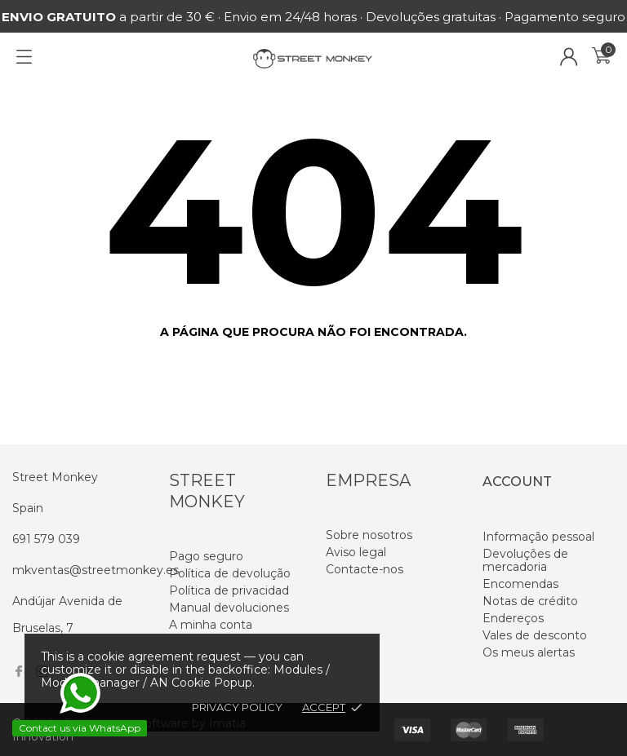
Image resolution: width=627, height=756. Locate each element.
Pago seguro (206, 556)
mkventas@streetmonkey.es (95, 570)
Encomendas (520, 584)
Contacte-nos (364, 569)
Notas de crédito (530, 601)
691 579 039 (46, 539)
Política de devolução (230, 573)
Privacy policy (237, 707)
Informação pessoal (538, 536)
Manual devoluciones (229, 607)
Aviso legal (356, 552)
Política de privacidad (229, 590)
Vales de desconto (534, 635)
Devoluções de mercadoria (525, 560)
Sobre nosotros (369, 535)
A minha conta (210, 624)
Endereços (513, 618)
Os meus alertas (528, 652)
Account (517, 481)
